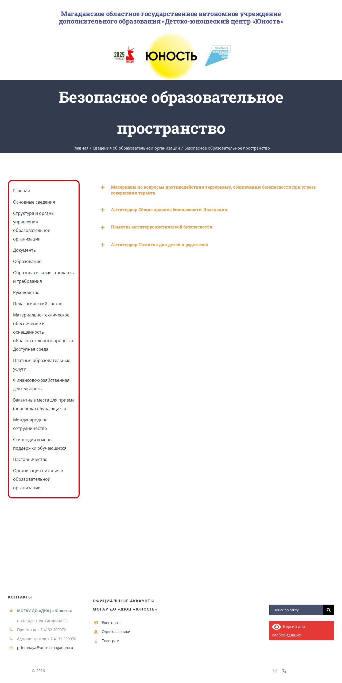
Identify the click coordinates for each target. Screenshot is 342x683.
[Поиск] (328, 610)
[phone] (284, 671)
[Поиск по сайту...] (296, 610)
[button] (213, 190)
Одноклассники (116, 631)
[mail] (275, 671)
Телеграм (110, 640)
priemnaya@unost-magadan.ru (45, 647)
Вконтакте (111, 622)
